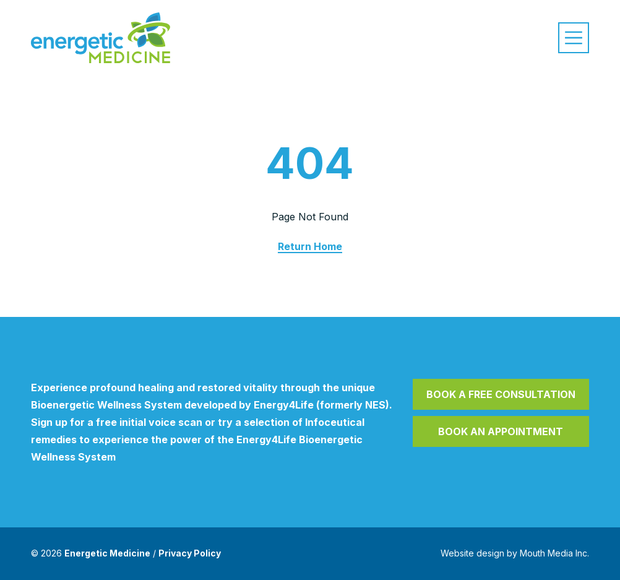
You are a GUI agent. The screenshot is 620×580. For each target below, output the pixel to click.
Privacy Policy (189, 553)
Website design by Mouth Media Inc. (515, 553)
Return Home (310, 246)
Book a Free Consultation (500, 394)
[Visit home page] (100, 37)
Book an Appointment (500, 431)
